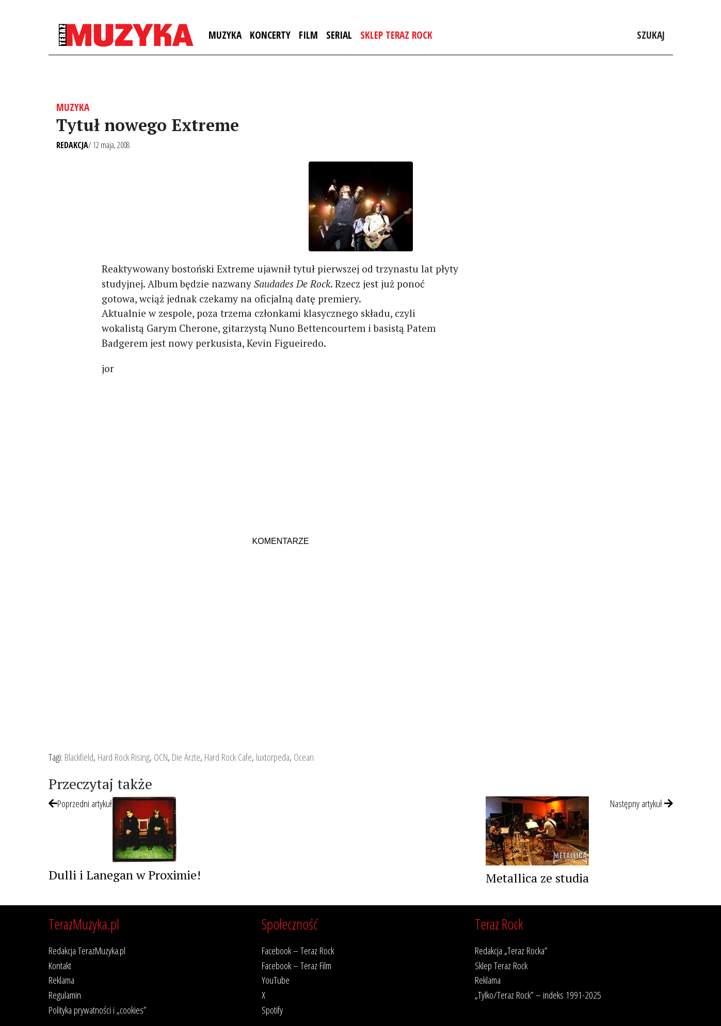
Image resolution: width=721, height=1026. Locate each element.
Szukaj (651, 35)
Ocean (304, 757)
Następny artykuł (641, 803)
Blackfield (79, 757)
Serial (339, 35)
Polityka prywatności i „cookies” (98, 1010)
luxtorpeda (273, 757)
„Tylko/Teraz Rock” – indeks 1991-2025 (538, 995)
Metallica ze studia (537, 878)
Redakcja (72, 145)
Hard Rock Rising (124, 757)
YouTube (276, 980)
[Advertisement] (280, 456)
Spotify (272, 1010)
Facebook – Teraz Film (296, 965)
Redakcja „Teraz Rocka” (511, 950)
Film (308, 35)
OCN (161, 757)
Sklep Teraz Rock (396, 35)
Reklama (61, 980)
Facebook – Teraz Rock (298, 950)
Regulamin (65, 995)
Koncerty (270, 35)
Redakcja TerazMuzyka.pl (87, 950)
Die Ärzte (186, 757)
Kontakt (60, 965)
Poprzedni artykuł (80, 803)
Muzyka (225, 35)
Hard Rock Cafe (228, 757)
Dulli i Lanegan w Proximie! (125, 875)
